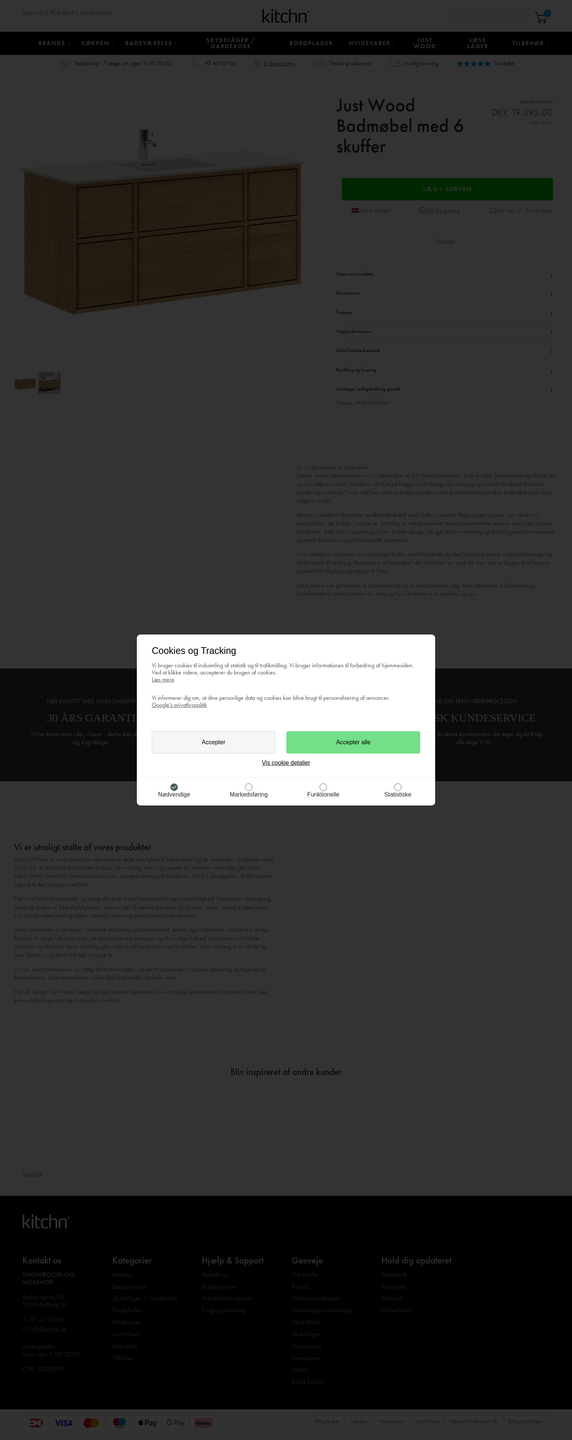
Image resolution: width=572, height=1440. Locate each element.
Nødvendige (174, 794)
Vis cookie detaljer (286, 763)
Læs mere (163, 679)
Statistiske (398, 794)
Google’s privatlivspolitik (179, 705)
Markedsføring (249, 794)
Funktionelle (323, 794)
